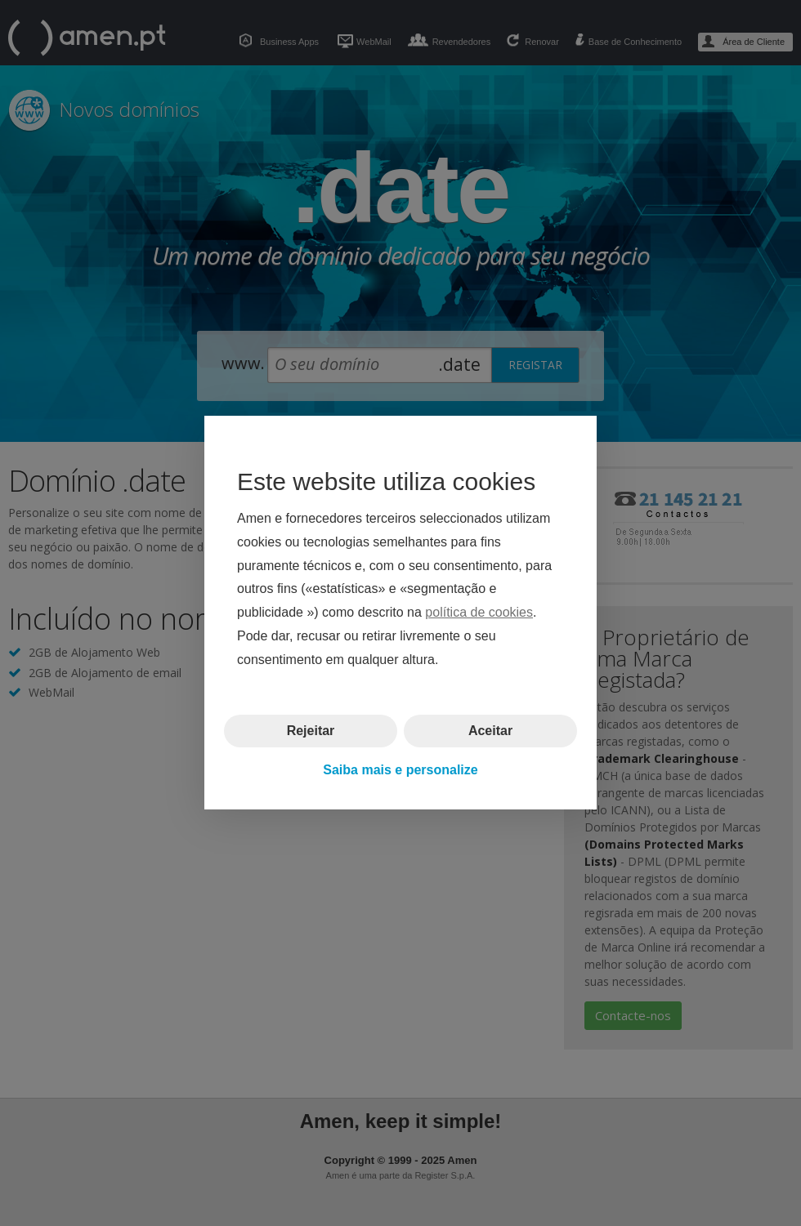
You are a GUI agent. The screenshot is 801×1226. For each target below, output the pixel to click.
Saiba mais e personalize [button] (400, 770)
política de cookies (479, 613)
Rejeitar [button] (311, 731)
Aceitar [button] (490, 731)
